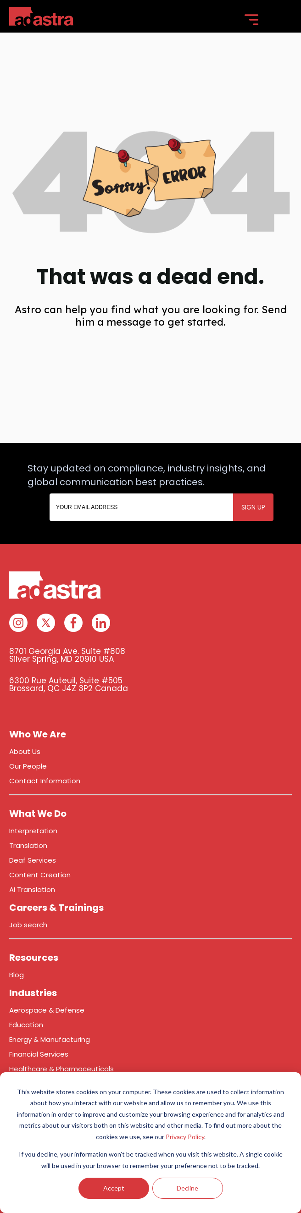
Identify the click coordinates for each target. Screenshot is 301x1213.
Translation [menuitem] (28, 845)
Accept (113, 1188)
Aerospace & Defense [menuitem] (46, 1010)
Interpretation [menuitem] (33, 831)
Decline (187, 1188)
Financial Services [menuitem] (38, 1054)
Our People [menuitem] (28, 766)
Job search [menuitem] (28, 925)
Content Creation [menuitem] (40, 875)
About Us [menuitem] (24, 751)
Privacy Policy (185, 1137)
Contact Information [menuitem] (44, 781)
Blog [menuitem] (16, 975)
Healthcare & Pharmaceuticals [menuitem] (61, 1069)
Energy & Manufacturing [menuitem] (49, 1039)
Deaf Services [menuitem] (32, 860)
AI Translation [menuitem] (32, 889)
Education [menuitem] (26, 1025)
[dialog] (150, 1142)
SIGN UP (253, 507)
